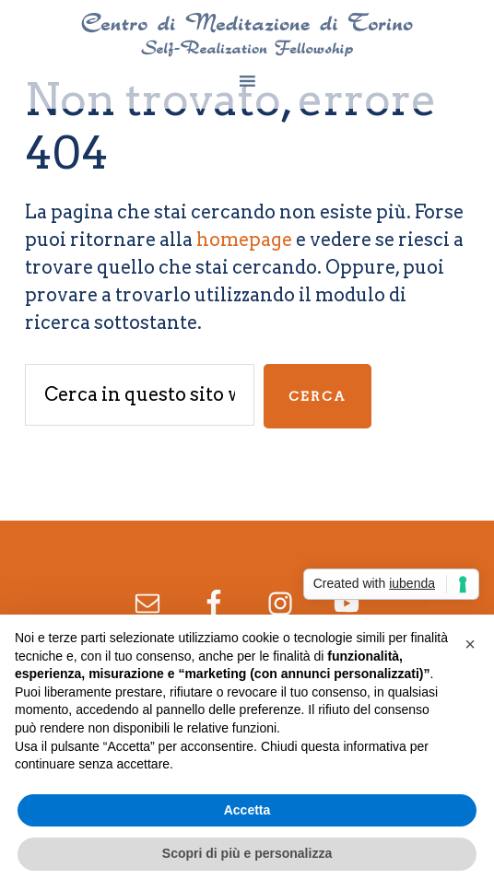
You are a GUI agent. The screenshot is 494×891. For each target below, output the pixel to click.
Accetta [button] (247, 810)
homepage (244, 240)
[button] (470, 644)
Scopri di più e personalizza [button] (247, 853)
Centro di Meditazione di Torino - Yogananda (247, 35)
